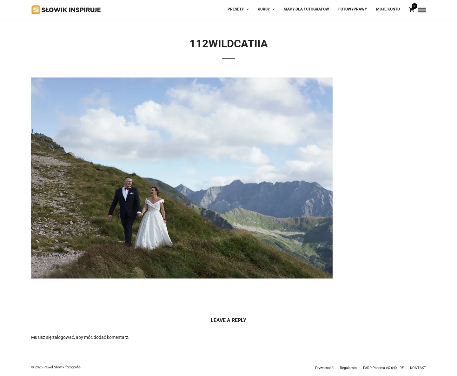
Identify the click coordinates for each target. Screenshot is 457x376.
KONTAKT (418, 368)
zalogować (63, 337)
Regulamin (348, 368)
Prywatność (324, 368)
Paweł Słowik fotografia (62, 367)
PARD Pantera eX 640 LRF (383, 368)
